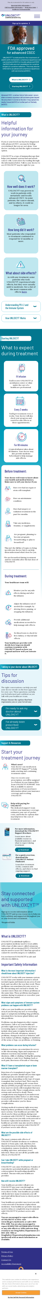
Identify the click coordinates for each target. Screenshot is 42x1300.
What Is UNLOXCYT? (21, 79)
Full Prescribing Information (14, 7)
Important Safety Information (20, 5)
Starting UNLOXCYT (21, 86)
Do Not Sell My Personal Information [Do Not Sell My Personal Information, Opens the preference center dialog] (21, 1297)
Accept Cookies (21, 1293)
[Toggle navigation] (37, 16)
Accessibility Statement (11, 1264)
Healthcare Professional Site (21, 9)
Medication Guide (30, 7)
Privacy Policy (7, 1256)
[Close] (35, 1273)
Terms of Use (7, 1252)
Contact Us (6, 1260)
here (24, 291)
